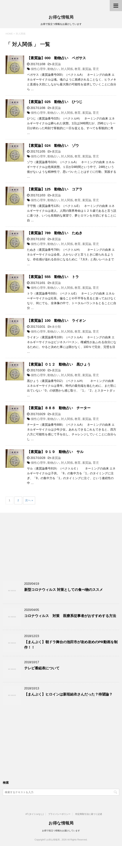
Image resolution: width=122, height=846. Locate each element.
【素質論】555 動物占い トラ (53, 277)
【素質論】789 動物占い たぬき (54, 233)
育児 (96, 69)
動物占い (53, 69)
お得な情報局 (61, 17)
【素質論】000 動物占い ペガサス (56, 58)
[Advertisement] (61, 552)
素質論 (56, 64)
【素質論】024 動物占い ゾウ (53, 146)
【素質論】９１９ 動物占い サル (55, 452)
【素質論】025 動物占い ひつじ (54, 102)
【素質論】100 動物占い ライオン (56, 321)
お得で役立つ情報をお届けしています (61, 830)
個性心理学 (38, 69)
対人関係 (67, 69)
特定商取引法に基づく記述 (88, 814)
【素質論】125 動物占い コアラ (54, 189)
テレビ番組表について (42, 668)
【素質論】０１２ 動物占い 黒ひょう (59, 364)
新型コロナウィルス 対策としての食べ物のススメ (63, 590)
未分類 (56, 326)
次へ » (29, 500)
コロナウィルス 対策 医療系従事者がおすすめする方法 (70, 616)
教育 (78, 69)
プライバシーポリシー (59, 814)
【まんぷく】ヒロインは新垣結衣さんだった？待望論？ (68, 694)
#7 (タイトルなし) (34, 814)
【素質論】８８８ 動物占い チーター (59, 408)
